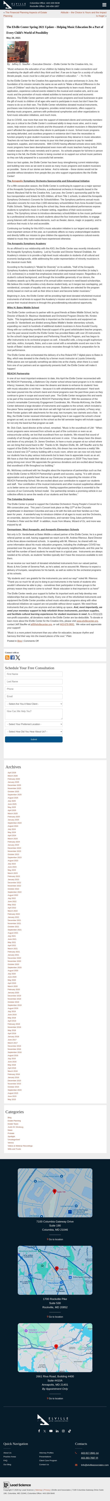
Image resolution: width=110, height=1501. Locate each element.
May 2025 (12, 807)
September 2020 (14, 967)
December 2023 (14, 848)
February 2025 (14, 817)
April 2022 (12, 908)
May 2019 (12, 1018)
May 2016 (12, 1065)
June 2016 (12, 1062)
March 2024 (13, 839)
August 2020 (13, 971)
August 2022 (13, 895)
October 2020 (13, 964)
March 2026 (13, 776)
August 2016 (13, 1055)
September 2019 (14, 1005)
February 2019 (14, 1024)
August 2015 (13, 1093)
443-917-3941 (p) (90, 1453)
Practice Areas (9, 1457)
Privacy (47, 1490)
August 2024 (13, 826)
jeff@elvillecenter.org (41, 624)
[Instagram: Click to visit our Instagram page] (63, 1431)
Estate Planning (14, 1121)
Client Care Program (48, 1460)
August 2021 (13, 933)
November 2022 (14, 886)
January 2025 (13, 820)
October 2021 (13, 927)
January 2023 (13, 879)
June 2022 (12, 901)
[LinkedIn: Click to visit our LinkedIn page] (57, 1431)
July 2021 (12, 936)
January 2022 (13, 917)
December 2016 (14, 1046)
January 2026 (13, 782)
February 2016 (14, 1074)
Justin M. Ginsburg (15, 1127)
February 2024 (14, 842)
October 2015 (13, 1087)
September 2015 (14, 1090)
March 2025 (13, 813)
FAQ (5, 1460)
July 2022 (12, 898)
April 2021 (12, 945)
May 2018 (12, 1030)
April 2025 (12, 810)
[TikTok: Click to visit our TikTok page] (69, 1431)
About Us (7, 1453)
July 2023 (12, 864)
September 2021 (14, 930)
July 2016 (12, 1059)
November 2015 (14, 1084)
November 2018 (14, 1027)
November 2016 (14, 1049)
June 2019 (12, 1015)
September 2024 (14, 823)
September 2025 (14, 795)
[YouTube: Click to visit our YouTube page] (50, 1431)
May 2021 (12, 942)
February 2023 (14, 876)
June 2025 (12, 804)
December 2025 (14, 785)
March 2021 (13, 949)
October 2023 (13, 854)
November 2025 (14, 788)
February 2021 (14, 952)
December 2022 (14, 883)
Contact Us (44, 1464)
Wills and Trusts (14, 1149)
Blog (19, 641)
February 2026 (14, 779)
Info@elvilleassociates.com (95, 1465)
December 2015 (14, 1081)
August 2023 (13, 861)
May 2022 (12, 905)
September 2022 (14, 892)
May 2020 (12, 980)
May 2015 (12, 1099)
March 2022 (13, 911)
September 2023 (14, 857)
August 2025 (13, 798)
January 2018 (13, 1037)
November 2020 (14, 961)
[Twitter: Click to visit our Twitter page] (45, 1431)
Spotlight (11, 1136)
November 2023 (14, 851)
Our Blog (7, 1464)
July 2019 (12, 1011)
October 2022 (13, 889)
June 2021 (12, 939)
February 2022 (14, 914)
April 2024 (12, 835)
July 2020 (12, 974)
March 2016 (13, 1071)
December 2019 (14, 996)
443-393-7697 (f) (89, 1458)
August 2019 (13, 1008)
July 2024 (12, 829)
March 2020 (13, 986)
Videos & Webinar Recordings (20, 1146)
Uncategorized (14, 1139)
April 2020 (12, 983)
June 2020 (12, 977)
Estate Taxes (13, 1124)
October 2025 (13, 791)
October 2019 (13, 1002)
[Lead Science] (17, 1485)
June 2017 (12, 1040)
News (10, 1130)
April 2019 (12, 1021)
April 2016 (12, 1068)
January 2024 (13, 845)
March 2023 (13, 873)
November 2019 (14, 999)
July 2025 (12, 801)
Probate (11, 1133)
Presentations (45, 1457)
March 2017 (13, 1043)
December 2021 (14, 920)
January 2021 (13, 955)
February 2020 (14, 989)
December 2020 (14, 958)
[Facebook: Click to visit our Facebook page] (39, 1431)
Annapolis (17, 181)
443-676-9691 (67, 624)
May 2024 (12, 832)
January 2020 (13, 993)
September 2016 (14, 1052)
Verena (11, 1143)
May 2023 (12, 870)
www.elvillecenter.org (87, 621)
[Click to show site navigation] (104, 5)
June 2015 (12, 1096)
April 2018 (12, 1033)
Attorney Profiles (46, 1453)
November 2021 (14, 923)
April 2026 (12, 773)
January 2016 (13, 1077)
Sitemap (38, 1490)
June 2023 (12, 867)
